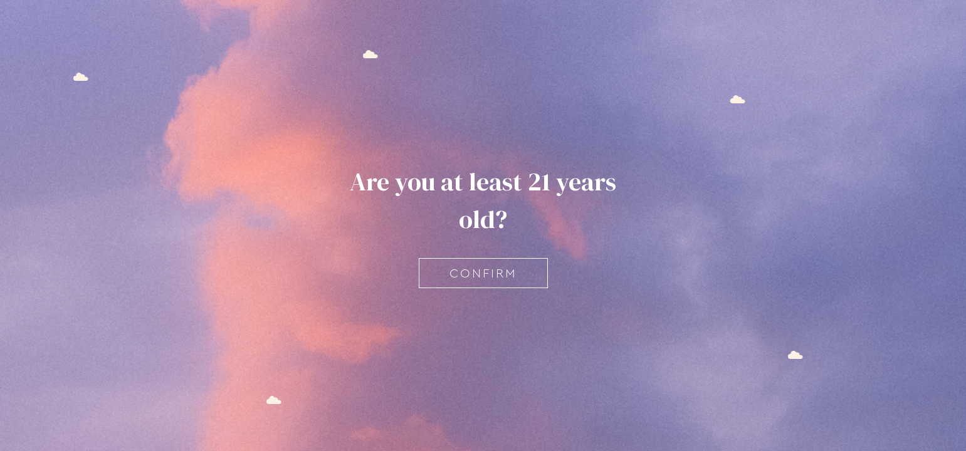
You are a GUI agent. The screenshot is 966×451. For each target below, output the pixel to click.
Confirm (483, 273)
